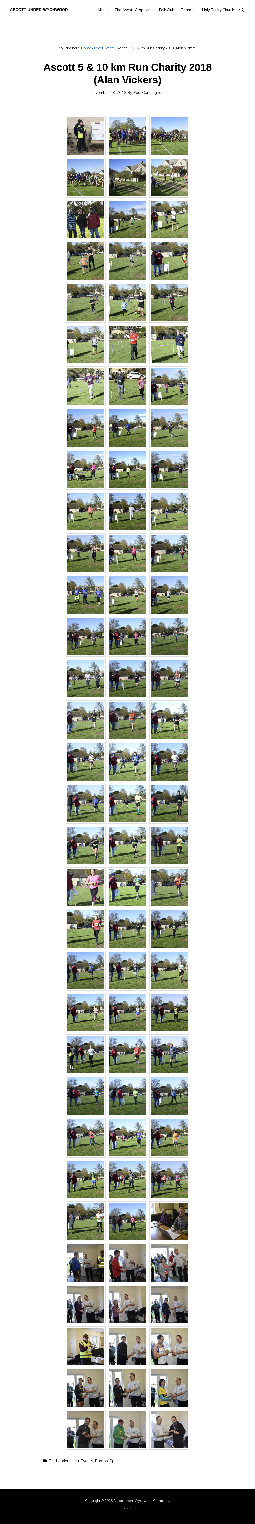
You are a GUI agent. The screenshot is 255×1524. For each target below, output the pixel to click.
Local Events (81, 1460)
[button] (241, 10)
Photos (101, 1460)
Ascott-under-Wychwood (39, 10)
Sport (115, 1460)
